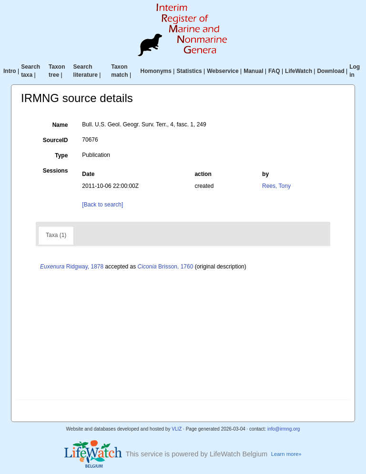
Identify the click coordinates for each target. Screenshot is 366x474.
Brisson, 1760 (165, 266)
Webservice (223, 71)
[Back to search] (102, 204)
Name (60, 125)
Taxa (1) (56, 235)
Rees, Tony (276, 186)
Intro (9, 71)
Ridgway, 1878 (71, 266)
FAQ (274, 71)
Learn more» (286, 454)
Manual (253, 71)
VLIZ (177, 429)
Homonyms (156, 71)
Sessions (55, 170)
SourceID (55, 140)
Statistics (189, 71)
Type (61, 155)
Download (330, 71)
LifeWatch (298, 71)
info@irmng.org (283, 429)
